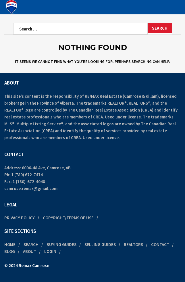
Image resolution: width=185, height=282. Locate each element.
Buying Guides (61, 244)
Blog (9, 251)
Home (10, 244)
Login (50, 251)
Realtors (133, 244)
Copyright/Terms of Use (68, 217)
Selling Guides (100, 244)
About (29, 251)
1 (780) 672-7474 (27, 174)
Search (31, 244)
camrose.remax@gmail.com (30, 188)
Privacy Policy (19, 217)
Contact (160, 244)
